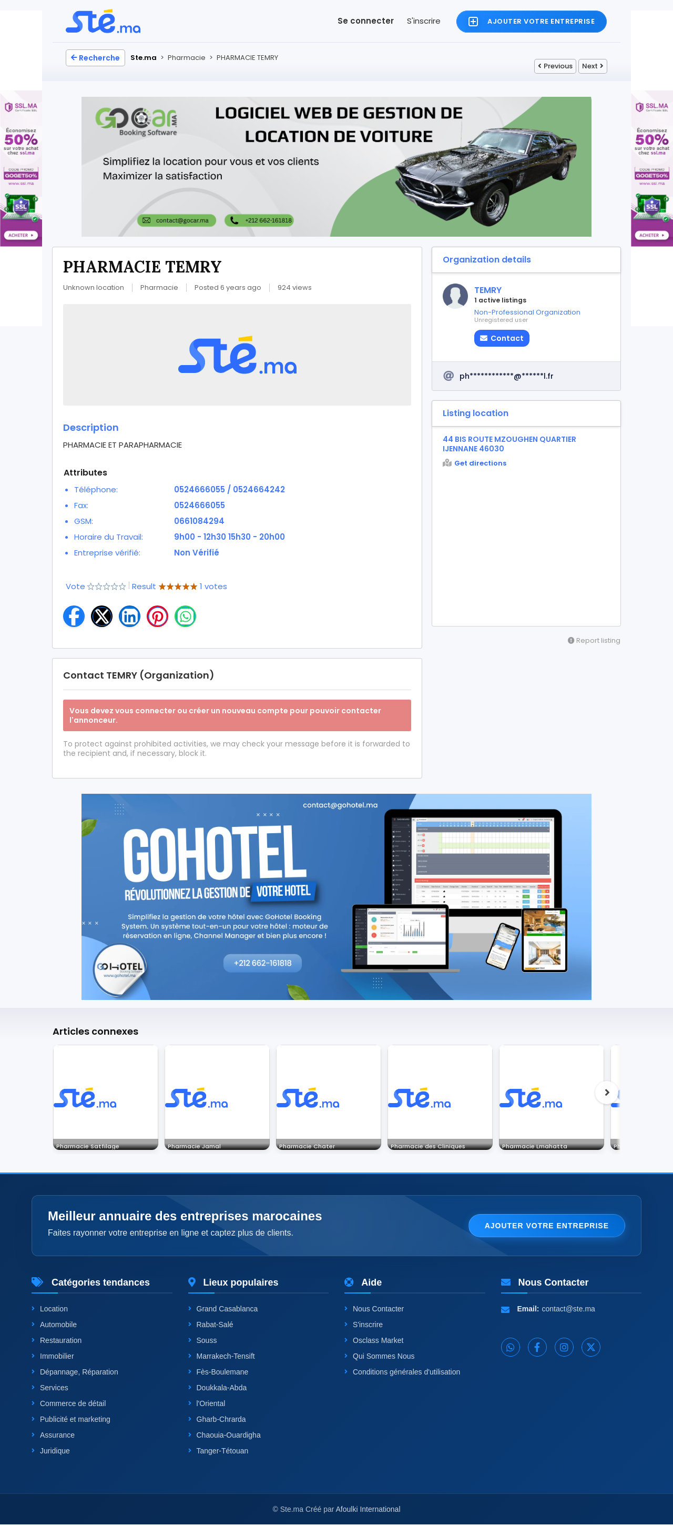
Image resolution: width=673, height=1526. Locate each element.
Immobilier (53, 1357)
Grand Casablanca (223, 1310)
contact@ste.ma (568, 1310)
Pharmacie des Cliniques (435, 1144)
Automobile (54, 1326)
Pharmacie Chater (313, 1144)
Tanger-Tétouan (218, 1452)
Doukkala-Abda (217, 1389)
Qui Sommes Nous (379, 1357)
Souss (202, 1342)
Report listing (594, 640)
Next (593, 66)
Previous (555, 66)
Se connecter (366, 20)
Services (50, 1389)
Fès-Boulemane (218, 1373)
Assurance (53, 1436)
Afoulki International (368, 1511)
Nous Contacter (374, 1310)
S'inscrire (424, 20)
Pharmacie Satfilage (94, 1144)
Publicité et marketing (71, 1421)
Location (50, 1310)
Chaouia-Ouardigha (224, 1436)
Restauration (56, 1342)
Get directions (474, 463)
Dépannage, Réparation (75, 1373)
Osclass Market (373, 1342)
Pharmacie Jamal (200, 1144)
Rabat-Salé (210, 1326)
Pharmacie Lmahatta (541, 1144)
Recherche (95, 58)
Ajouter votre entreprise (547, 1227)
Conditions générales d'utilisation (402, 1373)
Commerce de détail (69, 1405)
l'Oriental (207, 1405)
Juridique (51, 1452)
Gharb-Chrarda (217, 1421)
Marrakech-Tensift (221, 1357)
